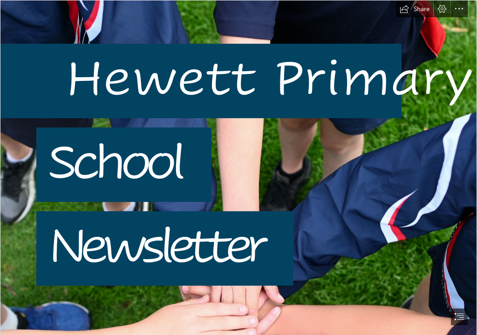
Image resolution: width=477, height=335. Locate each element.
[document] (238, 167)
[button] (414, 8)
